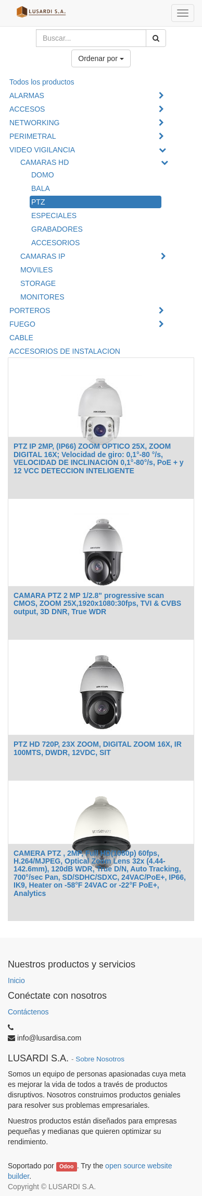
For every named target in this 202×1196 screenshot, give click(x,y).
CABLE (21, 337)
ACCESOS (27, 109)
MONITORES (42, 297)
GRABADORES (57, 229)
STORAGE (38, 283)
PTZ (38, 202)
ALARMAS (26, 95)
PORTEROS (29, 310)
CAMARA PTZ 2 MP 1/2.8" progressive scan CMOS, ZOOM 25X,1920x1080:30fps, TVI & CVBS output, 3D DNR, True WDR (97, 603)
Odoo (66, 1166)
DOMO (42, 175)
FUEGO (22, 324)
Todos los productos (41, 82)
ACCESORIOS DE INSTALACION (64, 351)
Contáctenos (28, 1012)
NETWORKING (34, 122)
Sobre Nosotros (99, 1059)
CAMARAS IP (42, 256)
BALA (40, 188)
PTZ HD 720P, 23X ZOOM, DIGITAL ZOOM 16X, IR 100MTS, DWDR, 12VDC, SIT (98, 748)
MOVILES (36, 270)
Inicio (16, 980)
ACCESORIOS (55, 242)
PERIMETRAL (32, 136)
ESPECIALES (54, 215)
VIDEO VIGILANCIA (42, 150)
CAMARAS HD (44, 162)
